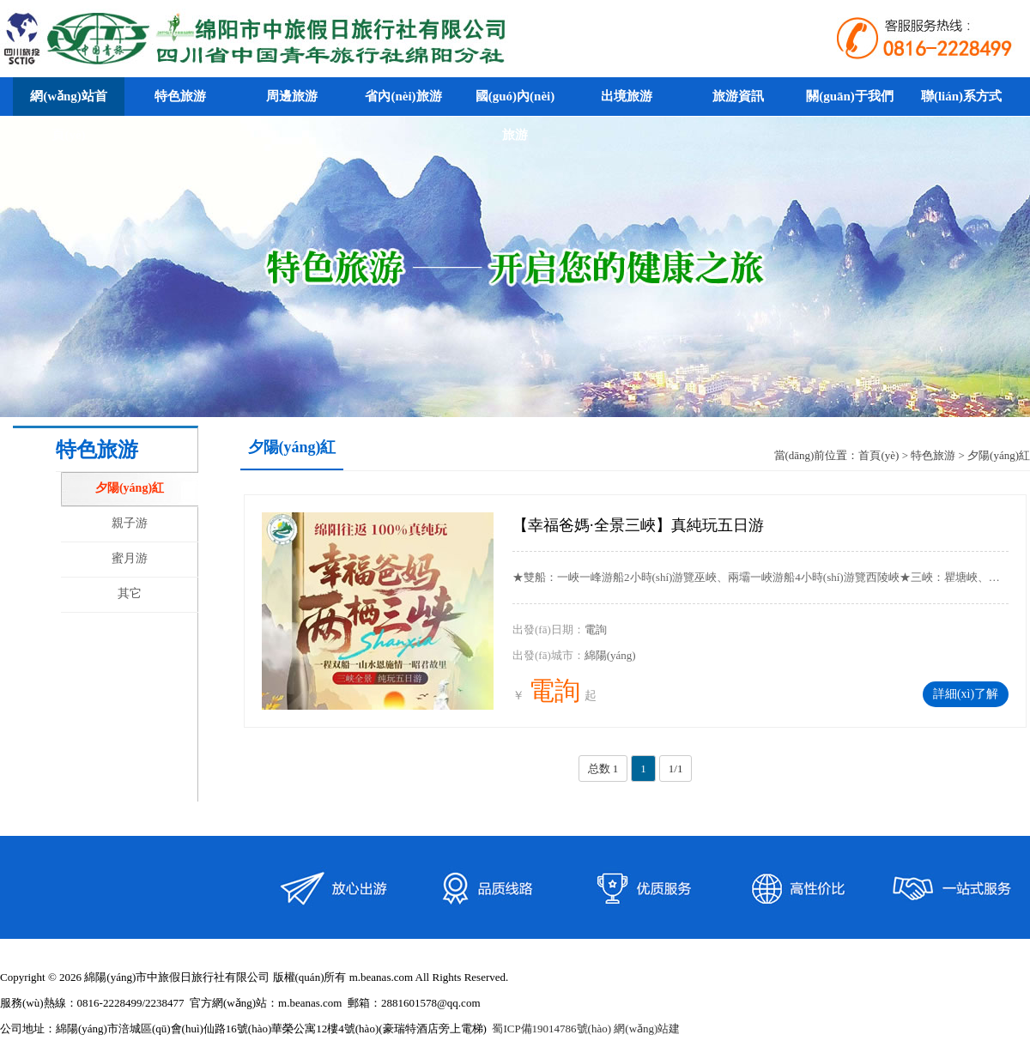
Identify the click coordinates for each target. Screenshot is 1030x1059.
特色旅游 (933, 455)
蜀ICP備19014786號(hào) (551, 1028)
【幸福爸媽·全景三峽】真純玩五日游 (638, 525)
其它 (130, 593)
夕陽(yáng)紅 (129, 487)
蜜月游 (130, 558)
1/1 (676, 768)
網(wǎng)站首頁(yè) (68, 115)
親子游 (130, 523)
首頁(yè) (878, 455)
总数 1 (603, 768)
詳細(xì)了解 (965, 693)
